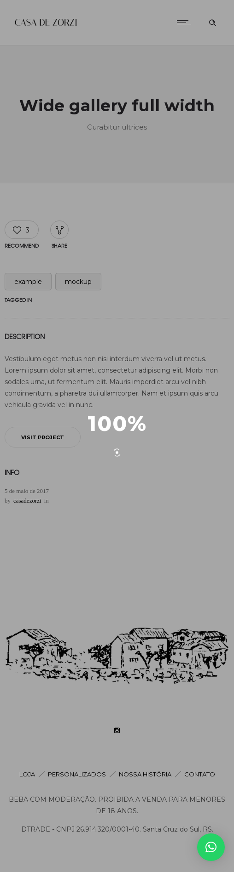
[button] (211, 847)
